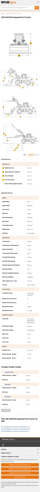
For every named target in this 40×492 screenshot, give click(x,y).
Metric (36, 155)
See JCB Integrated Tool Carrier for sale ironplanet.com (15, 429)
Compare (6, 410)
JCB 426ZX (8, 384)
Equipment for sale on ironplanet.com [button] (20, 469)
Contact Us (12, 439)
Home (2, 13)
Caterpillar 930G (9, 372)
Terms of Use (13, 483)
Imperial (31, 155)
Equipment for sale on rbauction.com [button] (20, 465)
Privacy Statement (5, 483)
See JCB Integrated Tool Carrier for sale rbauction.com (15, 427)
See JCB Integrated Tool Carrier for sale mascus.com (15, 431)
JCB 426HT (8, 397)
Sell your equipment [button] (20, 477)
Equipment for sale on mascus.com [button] (20, 473)
